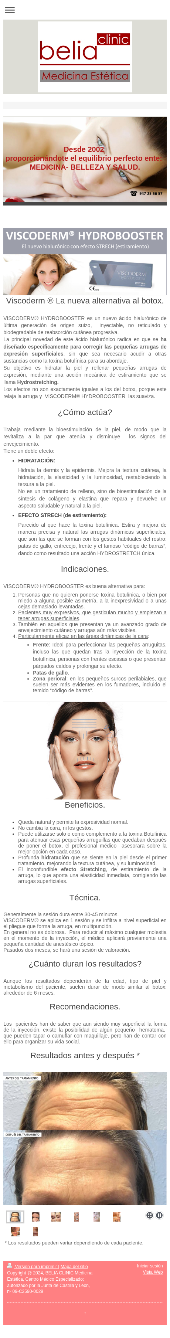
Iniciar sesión (150, 1266)
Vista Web (153, 1272)
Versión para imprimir (32, 1266)
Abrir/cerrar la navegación (85, 10)
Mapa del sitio (74, 1266)
